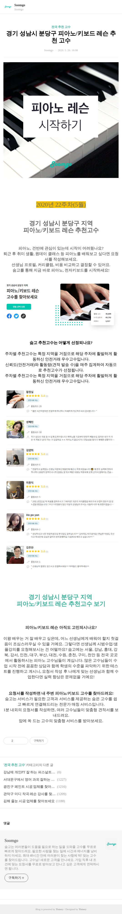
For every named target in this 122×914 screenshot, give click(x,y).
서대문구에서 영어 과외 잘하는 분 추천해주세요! (29, 779)
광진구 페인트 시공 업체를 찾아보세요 (29, 786)
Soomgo (19, 5)
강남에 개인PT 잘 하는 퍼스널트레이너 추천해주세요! (29, 772)
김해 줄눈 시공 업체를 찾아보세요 (29, 801)
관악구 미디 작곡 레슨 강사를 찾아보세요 (29, 794)
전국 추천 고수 (61, 27)
